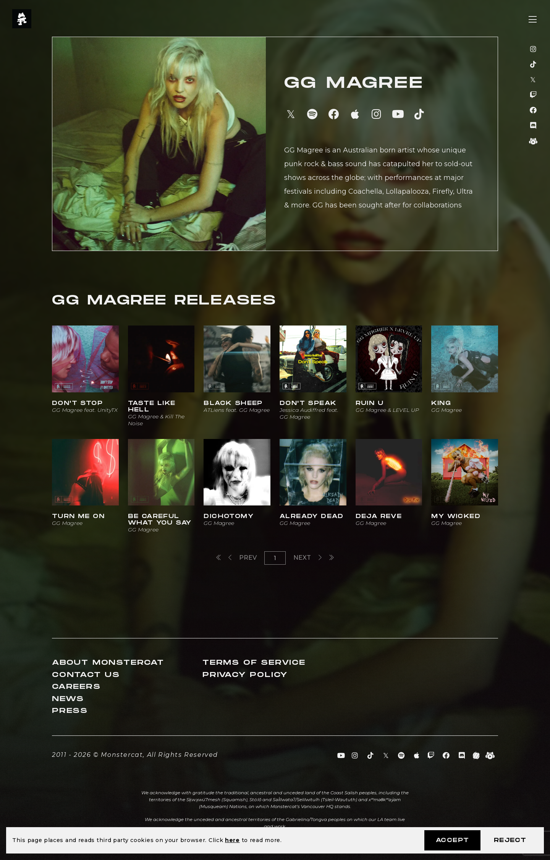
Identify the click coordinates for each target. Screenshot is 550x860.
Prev (242, 557)
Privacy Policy (245, 675)
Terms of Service (254, 663)
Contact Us (86, 675)
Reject (510, 840)
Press (70, 711)
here (232, 840)
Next (307, 557)
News (68, 699)
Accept (452, 840)
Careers (76, 687)
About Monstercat (108, 663)
